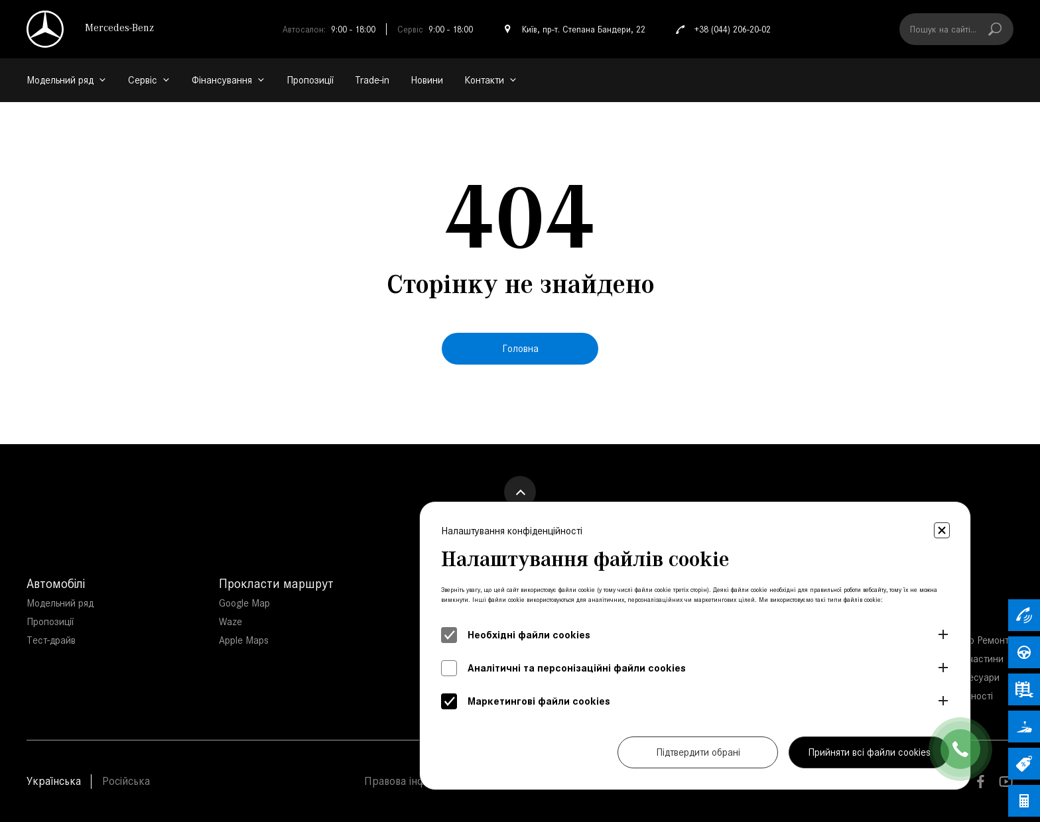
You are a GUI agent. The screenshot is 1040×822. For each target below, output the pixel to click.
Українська (54, 781)
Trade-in (372, 80)
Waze (230, 621)
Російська (126, 781)
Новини (427, 80)
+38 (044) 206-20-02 (721, 29)
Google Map (244, 603)
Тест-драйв (51, 640)
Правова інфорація (411, 781)
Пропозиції (310, 80)
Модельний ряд (60, 603)
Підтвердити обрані (698, 752)
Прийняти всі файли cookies (869, 752)
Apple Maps (244, 640)
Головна (520, 348)
